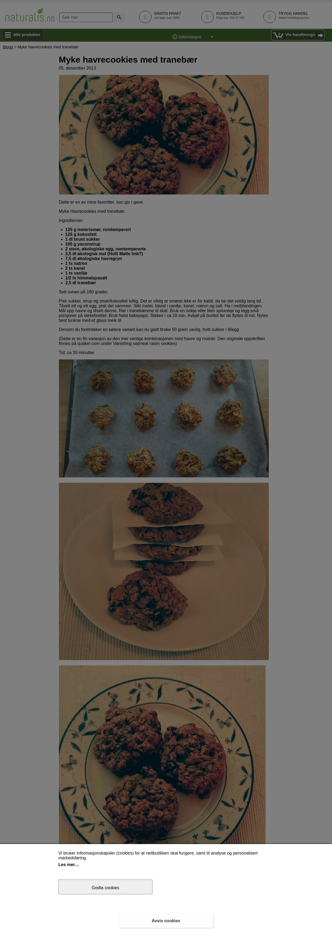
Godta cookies (105, 887)
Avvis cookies (166, 920)
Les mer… (68, 864)
